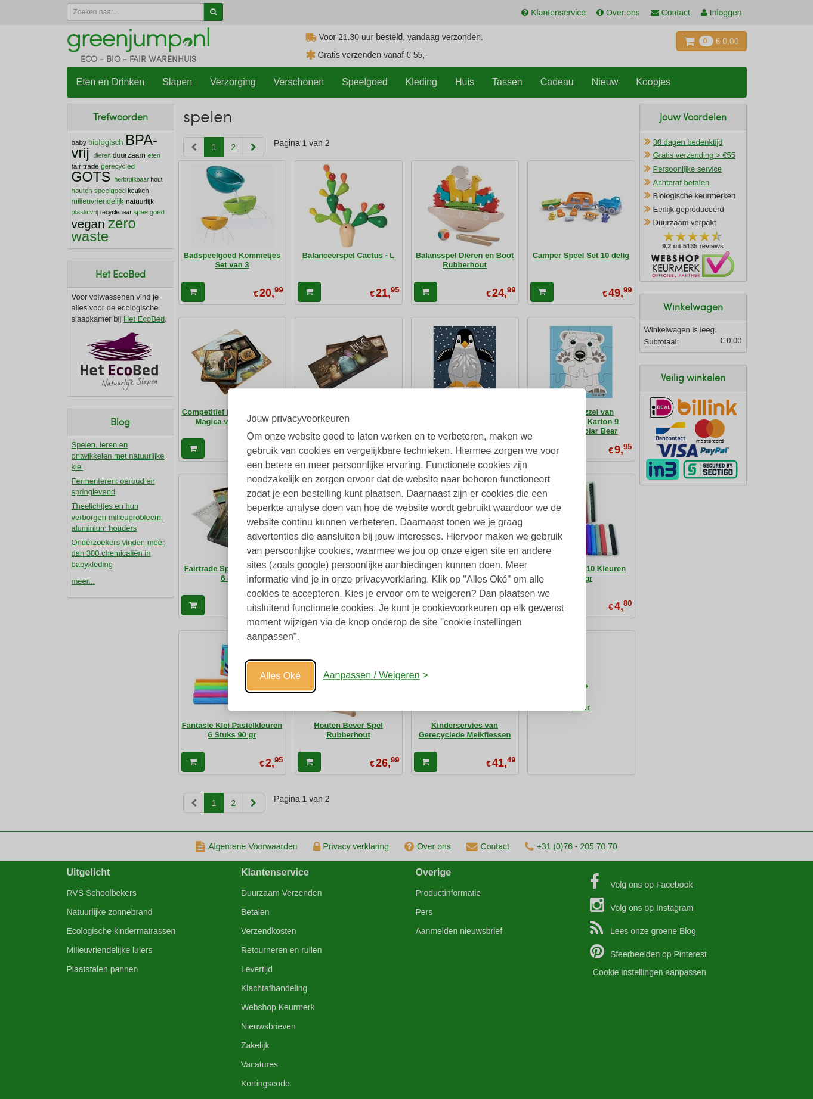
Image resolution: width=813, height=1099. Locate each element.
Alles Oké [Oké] (280, 676)
